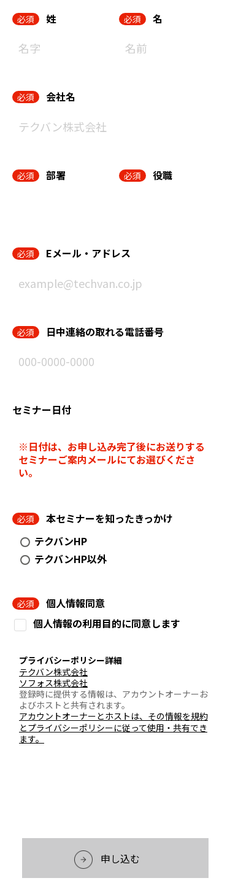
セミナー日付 (41, 409)
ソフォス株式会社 (53, 683)
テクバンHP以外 (70, 558)
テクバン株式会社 (53, 672)
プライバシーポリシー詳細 (70, 660)
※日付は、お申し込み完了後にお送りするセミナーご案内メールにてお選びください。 (111, 459)
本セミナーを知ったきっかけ (109, 518)
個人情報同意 (75, 603)
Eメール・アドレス (88, 253)
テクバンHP (60, 541)
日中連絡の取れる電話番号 (105, 331)
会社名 (60, 96)
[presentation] (115, 794)
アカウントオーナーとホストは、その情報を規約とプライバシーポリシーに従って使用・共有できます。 (113, 727)
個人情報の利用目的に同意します (106, 623)
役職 (162, 175)
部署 (56, 175)
